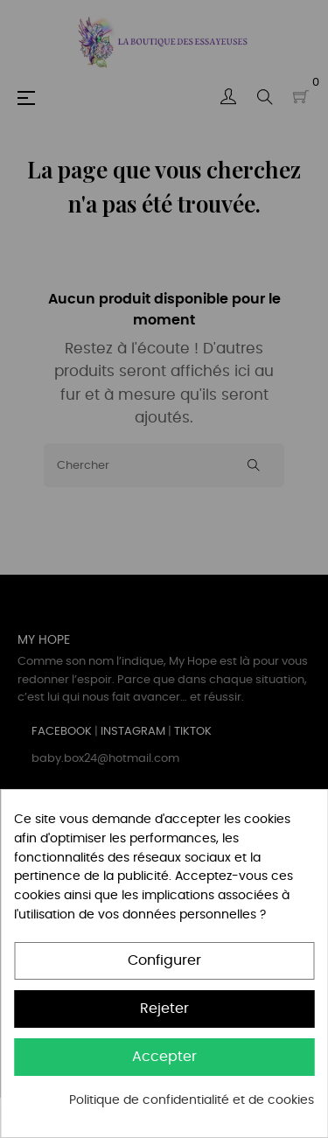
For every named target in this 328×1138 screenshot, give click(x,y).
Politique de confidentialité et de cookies (191, 1100)
